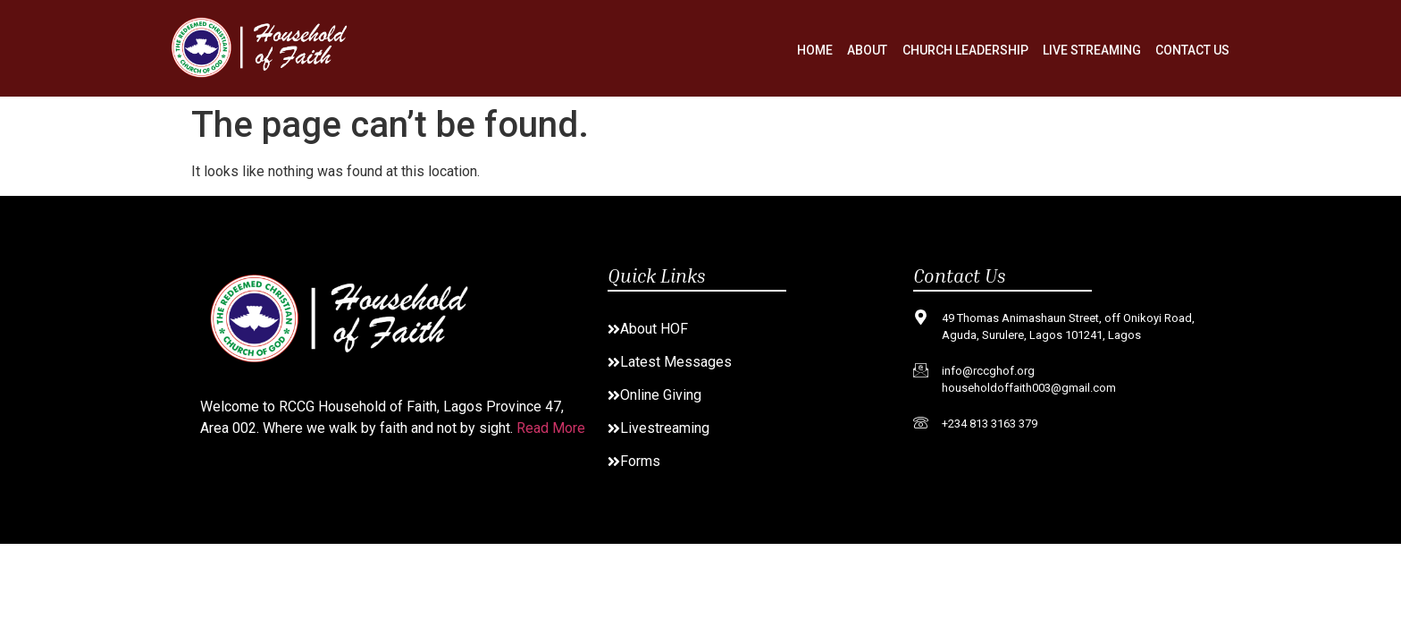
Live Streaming (1092, 50)
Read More (550, 427)
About (868, 50)
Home (816, 50)
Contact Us (1192, 50)
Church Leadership (965, 50)
